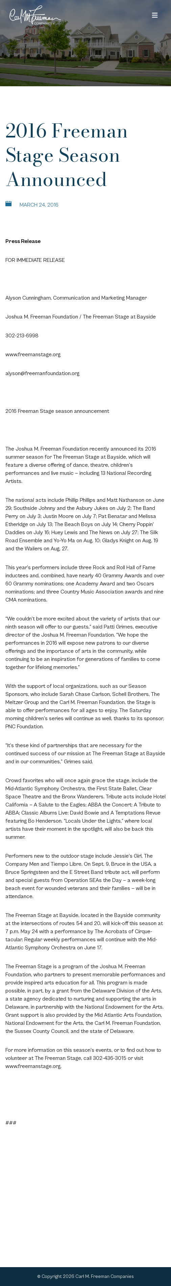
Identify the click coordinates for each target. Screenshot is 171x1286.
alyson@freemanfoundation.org (42, 373)
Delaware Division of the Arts (126, 991)
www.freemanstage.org (32, 354)
